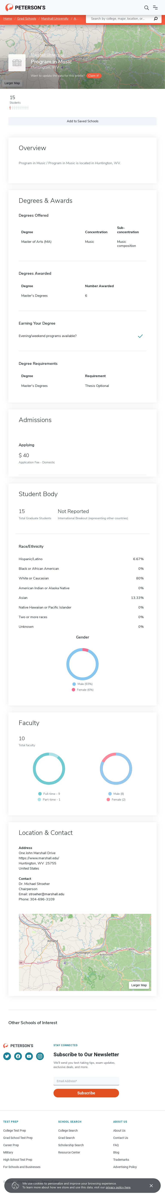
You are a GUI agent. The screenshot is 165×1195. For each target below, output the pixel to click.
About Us (119, 1130)
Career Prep (11, 1145)
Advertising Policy (125, 1167)
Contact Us (120, 1138)
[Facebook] (18, 1056)
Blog (116, 1152)
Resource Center (69, 1152)
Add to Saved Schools (82, 121)
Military (8, 1152)
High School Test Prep (17, 1159)
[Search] (146, 7)
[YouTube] (29, 1056)
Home (7, 18)
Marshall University (55, 18)
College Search (68, 1130)
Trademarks (121, 1159)
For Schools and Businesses (21, 1167)
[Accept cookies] (148, 1185)
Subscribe (86, 1093)
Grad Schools (26, 18)
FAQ (116, 1145)
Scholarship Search (71, 1145)
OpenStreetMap (136, 27)
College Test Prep (14, 1130)
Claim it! (93, 76)
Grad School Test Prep (18, 1138)
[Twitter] (7, 1056)
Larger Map (12, 83)
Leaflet (113, 27)
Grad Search (66, 1138)
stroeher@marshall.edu (46, 894)
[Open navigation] (155, 7)
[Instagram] (40, 1056)
